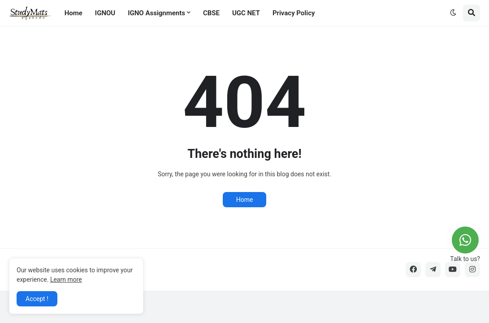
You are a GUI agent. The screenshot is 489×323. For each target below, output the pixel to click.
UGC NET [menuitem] (246, 13)
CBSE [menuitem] (211, 13)
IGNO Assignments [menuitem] (156, 13)
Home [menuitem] (73, 13)
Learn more (66, 279)
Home (244, 199)
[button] (453, 13)
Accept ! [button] (37, 298)
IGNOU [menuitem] (105, 13)
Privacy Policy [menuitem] (294, 13)
